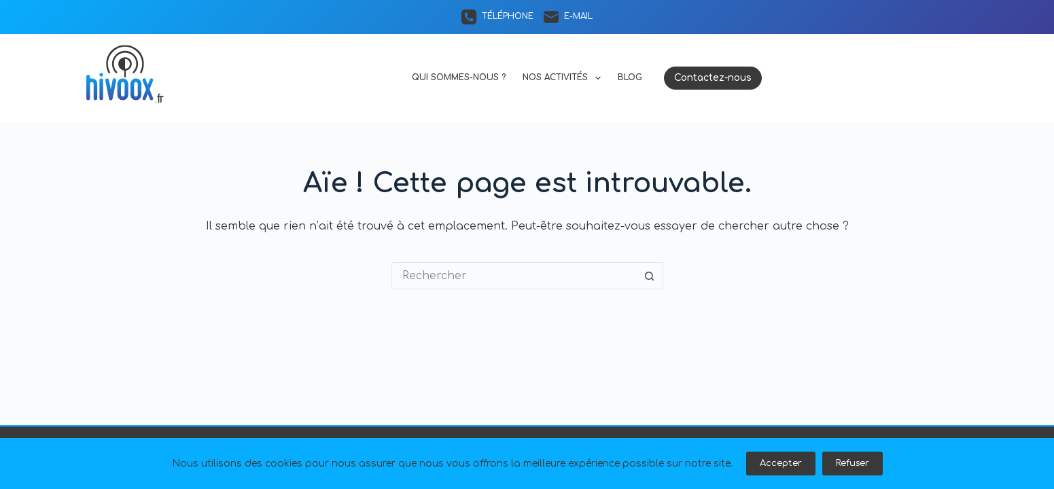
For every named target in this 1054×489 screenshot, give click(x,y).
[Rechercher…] (513, 275)
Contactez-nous (713, 78)
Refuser (852, 463)
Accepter (781, 463)
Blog (630, 77)
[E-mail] (568, 17)
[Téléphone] (497, 17)
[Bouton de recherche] (649, 275)
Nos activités (564, 78)
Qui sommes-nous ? (459, 77)
